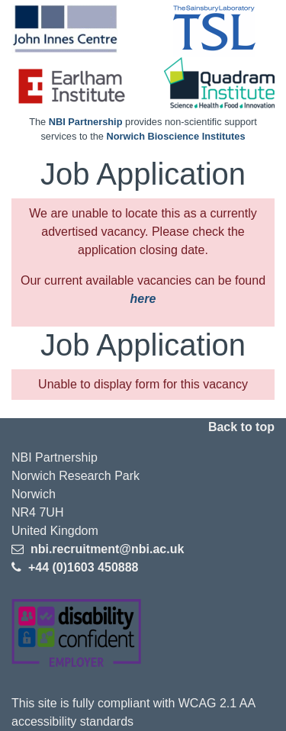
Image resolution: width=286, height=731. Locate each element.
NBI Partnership (86, 121)
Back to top (241, 426)
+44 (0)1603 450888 (81, 567)
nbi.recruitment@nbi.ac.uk (105, 549)
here (143, 298)
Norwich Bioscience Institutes (176, 136)
